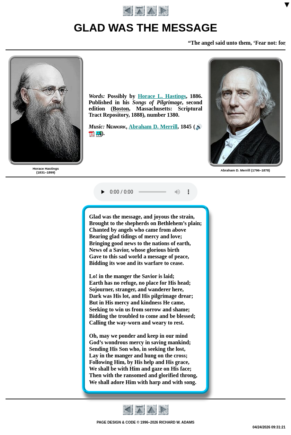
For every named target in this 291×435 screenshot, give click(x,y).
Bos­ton (121, 109)
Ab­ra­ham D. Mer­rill (153, 127)
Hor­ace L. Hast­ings (162, 96)
